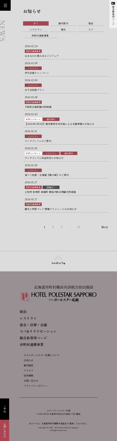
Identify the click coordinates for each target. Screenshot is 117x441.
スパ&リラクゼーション (38, 331)
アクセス (26, 370)
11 (78, 227)
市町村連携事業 (33, 51)
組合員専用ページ (113, 13)
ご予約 (4, 409)
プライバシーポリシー (34, 385)
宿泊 (23, 311)
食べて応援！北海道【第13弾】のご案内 (47, 175)
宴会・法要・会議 (33, 324)
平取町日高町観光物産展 (38, 107)
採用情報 (26, 375)
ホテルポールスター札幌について (40, 355)
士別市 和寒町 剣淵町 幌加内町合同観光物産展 (50, 192)
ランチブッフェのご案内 (38, 141)
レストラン (33, 68)
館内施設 (26, 365)
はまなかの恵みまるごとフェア (42, 56)
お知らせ (26, 360)
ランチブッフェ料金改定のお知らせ (44, 158)
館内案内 (51, 119)
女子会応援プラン (34, 90)
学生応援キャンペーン (37, 73)
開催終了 (51, 187)
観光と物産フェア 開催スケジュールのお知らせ (51, 209)
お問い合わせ (4, 430)
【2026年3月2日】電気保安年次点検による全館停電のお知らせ (59, 124)
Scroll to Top (58, 260)
